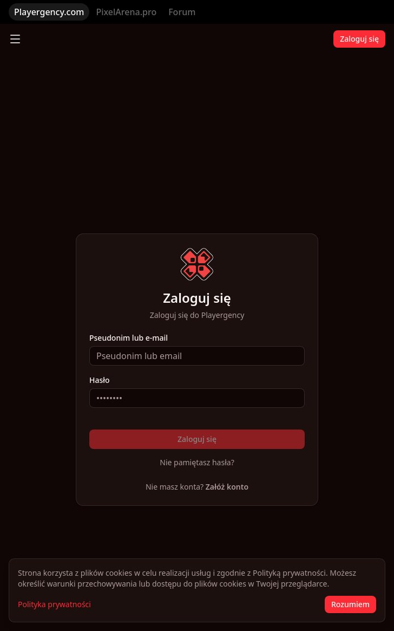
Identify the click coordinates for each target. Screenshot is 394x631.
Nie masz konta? (197, 487)
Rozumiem (350, 604)
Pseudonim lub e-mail (128, 338)
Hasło (99, 380)
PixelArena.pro (126, 12)
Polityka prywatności (54, 604)
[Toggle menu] (15, 38)
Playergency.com (49, 12)
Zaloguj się (359, 39)
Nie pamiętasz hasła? (197, 462)
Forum (181, 12)
